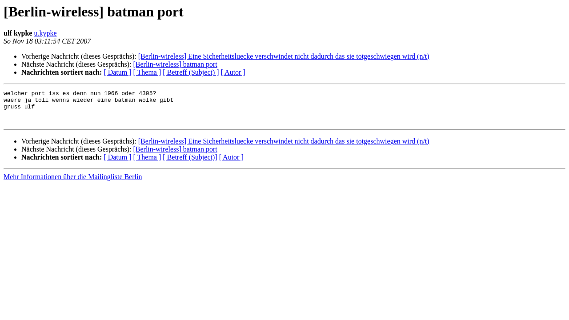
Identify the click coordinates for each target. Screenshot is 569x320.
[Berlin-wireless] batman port (175, 64)
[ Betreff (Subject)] (190, 164)
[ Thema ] (147, 72)
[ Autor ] (233, 72)
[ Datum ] (117, 72)
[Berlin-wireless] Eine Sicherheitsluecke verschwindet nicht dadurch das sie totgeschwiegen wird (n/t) (283, 56)
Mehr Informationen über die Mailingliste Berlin (73, 183)
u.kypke (45, 33)
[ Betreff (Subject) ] (191, 72)
